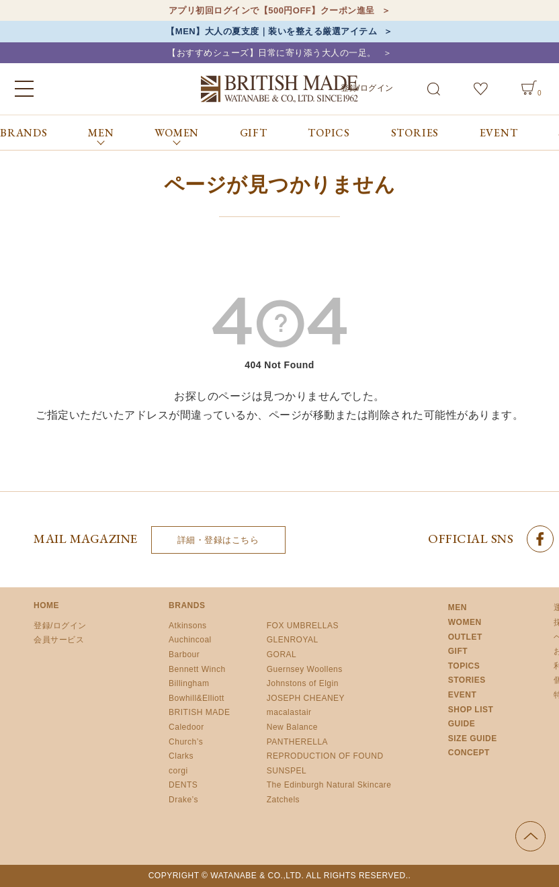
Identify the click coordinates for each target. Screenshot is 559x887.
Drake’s (183, 799)
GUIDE (462, 723)
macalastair (289, 713)
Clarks (181, 756)
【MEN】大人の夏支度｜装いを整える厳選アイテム (271, 31)
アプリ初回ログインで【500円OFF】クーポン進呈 (272, 10)
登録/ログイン (367, 88)
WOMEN (465, 622)
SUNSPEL (287, 770)
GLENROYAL (292, 640)
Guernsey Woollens (305, 669)
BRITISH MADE (199, 713)
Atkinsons (188, 625)
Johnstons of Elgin (303, 683)
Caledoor (186, 727)
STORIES (415, 133)
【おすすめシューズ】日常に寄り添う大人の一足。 (271, 53)
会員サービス (59, 640)
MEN (457, 608)
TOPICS (329, 133)
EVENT (499, 133)
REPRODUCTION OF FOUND (325, 756)
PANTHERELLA (297, 742)
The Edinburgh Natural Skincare (329, 785)
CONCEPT (469, 753)
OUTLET (465, 637)
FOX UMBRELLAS (303, 625)
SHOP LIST (471, 709)
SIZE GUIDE (472, 738)
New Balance (292, 727)
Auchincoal (190, 640)
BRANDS (24, 133)
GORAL (282, 654)
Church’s (186, 742)
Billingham (189, 683)
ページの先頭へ (530, 836)
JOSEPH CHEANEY (306, 698)
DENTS (183, 785)
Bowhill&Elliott (196, 698)
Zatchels (283, 799)
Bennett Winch (197, 669)
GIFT (253, 133)
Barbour (184, 654)
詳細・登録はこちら (218, 540)
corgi (178, 770)
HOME (46, 606)
